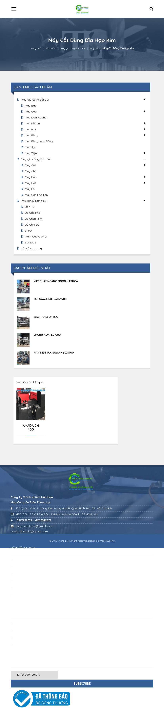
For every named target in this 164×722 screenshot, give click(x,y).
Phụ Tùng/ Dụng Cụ (34, 201)
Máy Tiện (31, 153)
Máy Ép (30, 189)
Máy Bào (31, 105)
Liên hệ (19, 581)
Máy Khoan (32, 123)
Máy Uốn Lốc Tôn (36, 195)
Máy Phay (31, 135)
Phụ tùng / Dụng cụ (27, 637)
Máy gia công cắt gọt (35, 99)
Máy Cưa (31, 111)
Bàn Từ (29, 207)
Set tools (30, 242)
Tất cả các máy (31, 248)
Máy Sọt (30, 147)
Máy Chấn (31, 171)
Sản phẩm (50, 48)
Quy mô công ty (25, 566)
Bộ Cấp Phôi (33, 212)
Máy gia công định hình (73, 48)
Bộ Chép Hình (34, 218)
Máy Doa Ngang (36, 117)
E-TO (28, 230)
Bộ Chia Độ (32, 224)
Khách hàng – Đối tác (29, 574)
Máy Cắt (94, 48)
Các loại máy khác (27, 645)
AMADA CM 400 (31, 427)
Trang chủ (35, 48)
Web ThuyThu (107, 540)
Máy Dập (31, 177)
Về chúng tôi (23, 559)
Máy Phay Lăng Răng (39, 141)
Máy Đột (30, 183)
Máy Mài (30, 129)
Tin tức (19, 588)
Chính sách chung (26, 595)
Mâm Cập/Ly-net (36, 236)
